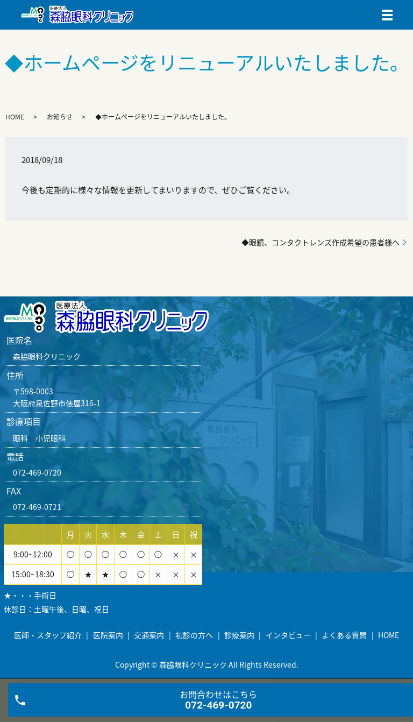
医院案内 (108, 634)
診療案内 (239, 634)
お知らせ (60, 117)
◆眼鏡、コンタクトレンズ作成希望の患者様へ (320, 242)
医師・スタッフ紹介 (48, 634)
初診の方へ (194, 634)
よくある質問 (344, 634)
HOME (14, 117)
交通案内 (149, 634)
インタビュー (288, 634)
